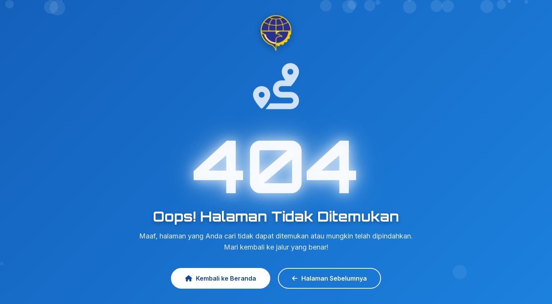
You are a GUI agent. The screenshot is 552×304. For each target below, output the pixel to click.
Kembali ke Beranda (220, 278)
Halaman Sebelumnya (329, 278)
